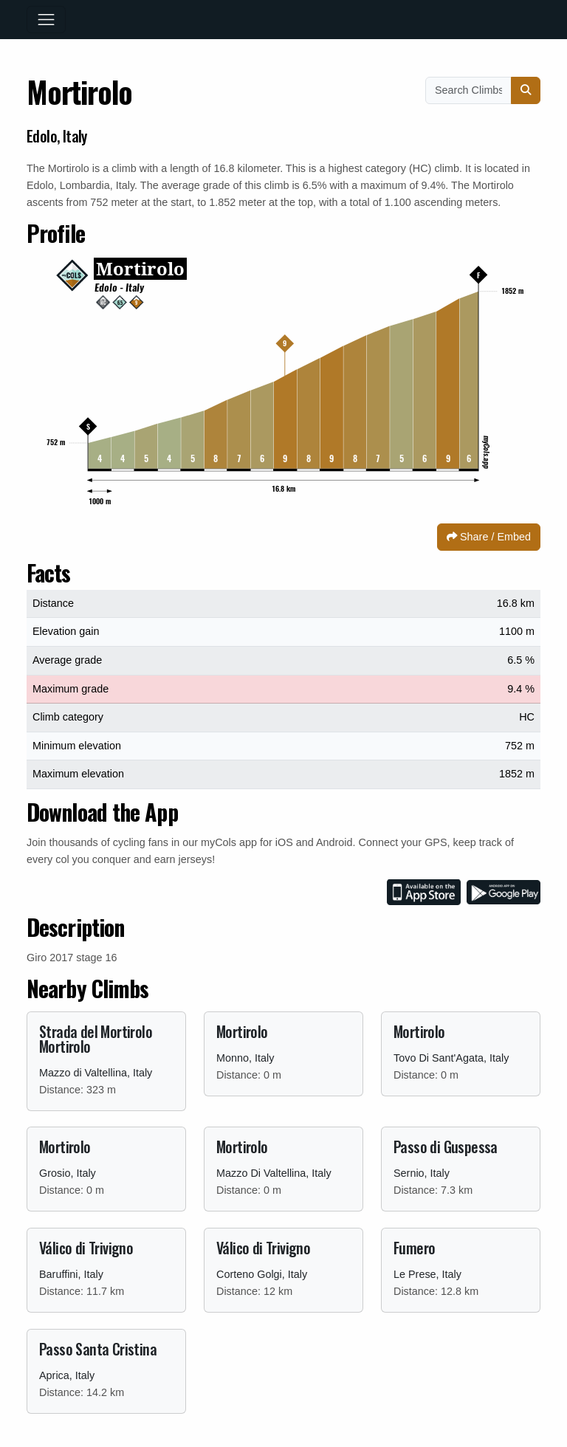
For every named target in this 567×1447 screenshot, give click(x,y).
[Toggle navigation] (46, 19)
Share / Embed (489, 537)
